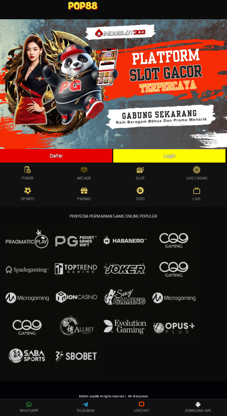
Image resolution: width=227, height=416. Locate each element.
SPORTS (27, 194)
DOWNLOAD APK (198, 407)
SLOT (140, 173)
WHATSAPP (29, 407)
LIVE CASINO (196, 173)
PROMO (83, 194)
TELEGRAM (85, 407)
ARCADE (84, 173)
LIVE (196, 194)
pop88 (94, 396)
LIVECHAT (142, 407)
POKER (27, 173)
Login (170, 155)
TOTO (140, 194)
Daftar (56, 155)
